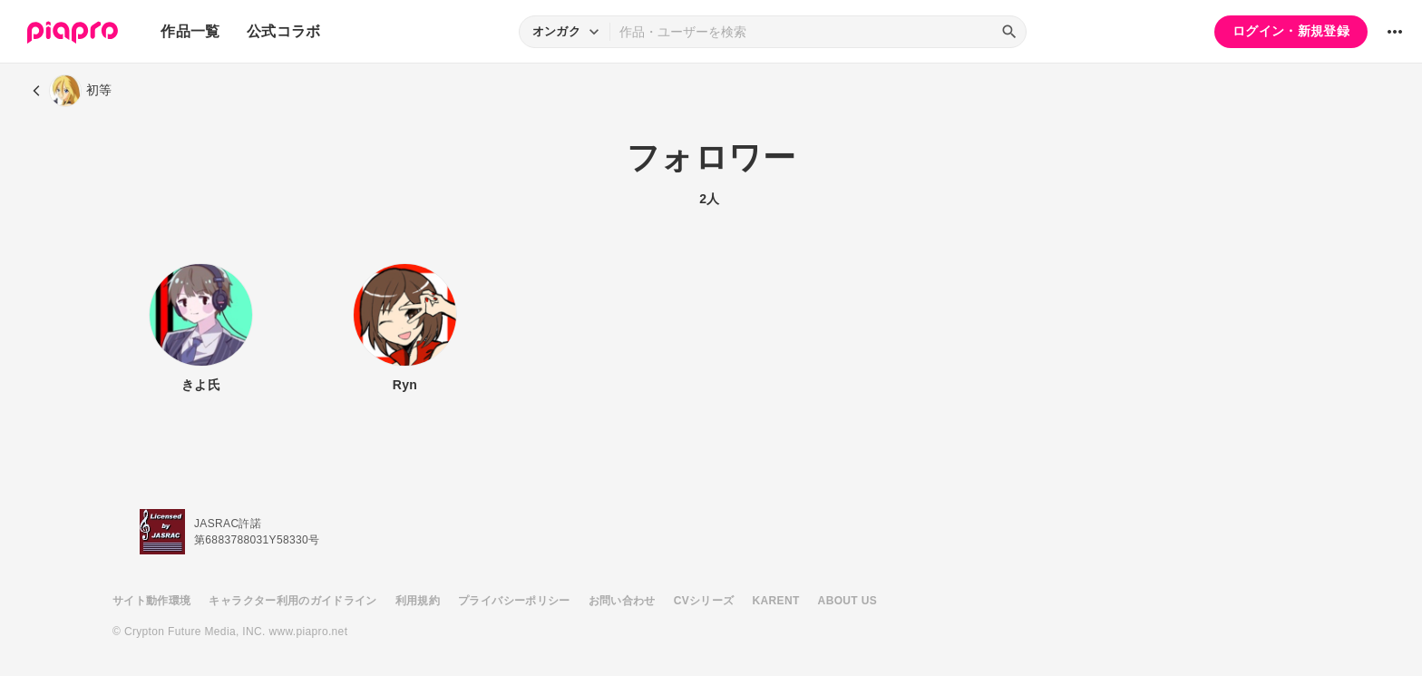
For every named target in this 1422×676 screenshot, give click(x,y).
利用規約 (417, 600)
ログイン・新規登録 (1290, 31)
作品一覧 (190, 31)
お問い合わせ (622, 600)
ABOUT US (847, 600)
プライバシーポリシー (514, 600)
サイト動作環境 (151, 600)
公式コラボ (284, 31)
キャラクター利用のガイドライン (292, 600)
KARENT (776, 600)
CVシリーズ (704, 600)
